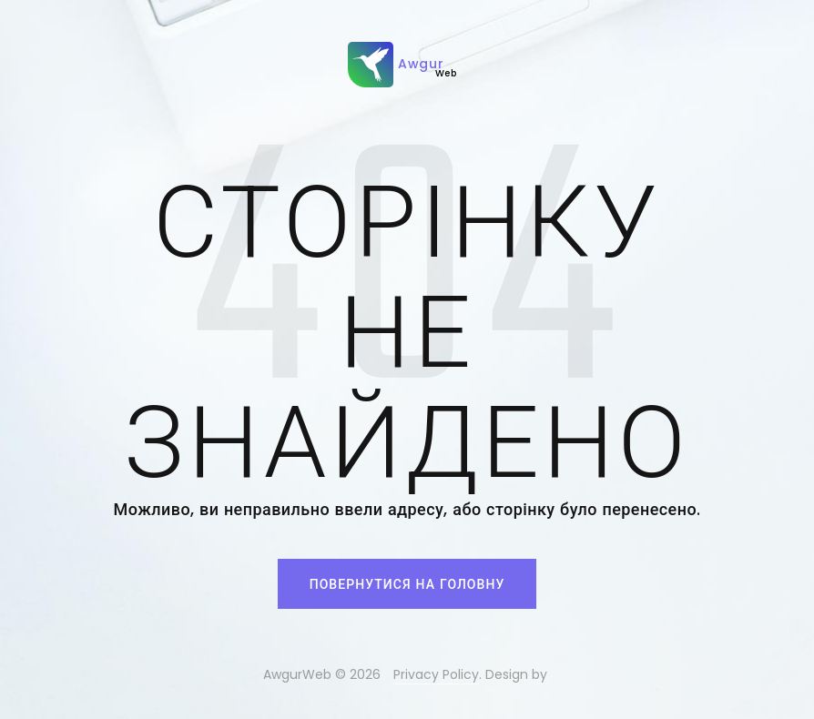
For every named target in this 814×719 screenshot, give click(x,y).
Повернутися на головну (407, 584)
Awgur (402, 64)
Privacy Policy (436, 674)
